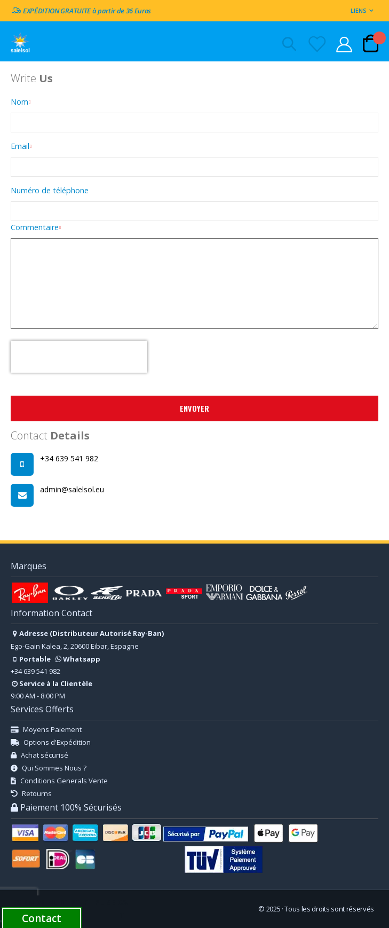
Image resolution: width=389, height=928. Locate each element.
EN (28, 902)
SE (110, 902)
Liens (359, 10)
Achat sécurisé (39, 755)
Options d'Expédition (51, 742)
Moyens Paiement (46, 729)
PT (75, 902)
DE (40, 902)
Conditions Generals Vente (59, 780)
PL (99, 902)
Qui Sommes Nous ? (48, 768)
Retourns (31, 793)
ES (16, 902)
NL (52, 902)
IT (63, 902)
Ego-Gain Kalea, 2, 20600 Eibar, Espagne (75, 646)
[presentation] (79, 357)
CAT (122, 908)
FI (87, 902)
